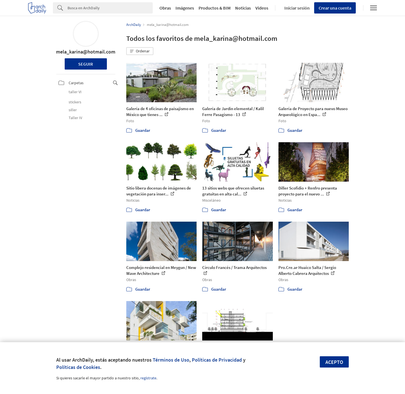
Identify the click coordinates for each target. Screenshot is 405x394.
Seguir (85, 64)
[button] (139, 51)
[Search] (110, 8)
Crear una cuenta (335, 8)
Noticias (243, 8)
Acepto (334, 362)
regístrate (148, 377)
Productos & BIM (215, 8)
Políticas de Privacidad (217, 360)
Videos (261, 8)
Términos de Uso (171, 360)
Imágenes (185, 8)
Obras (165, 8)
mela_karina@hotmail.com (85, 51)
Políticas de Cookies (78, 367)
